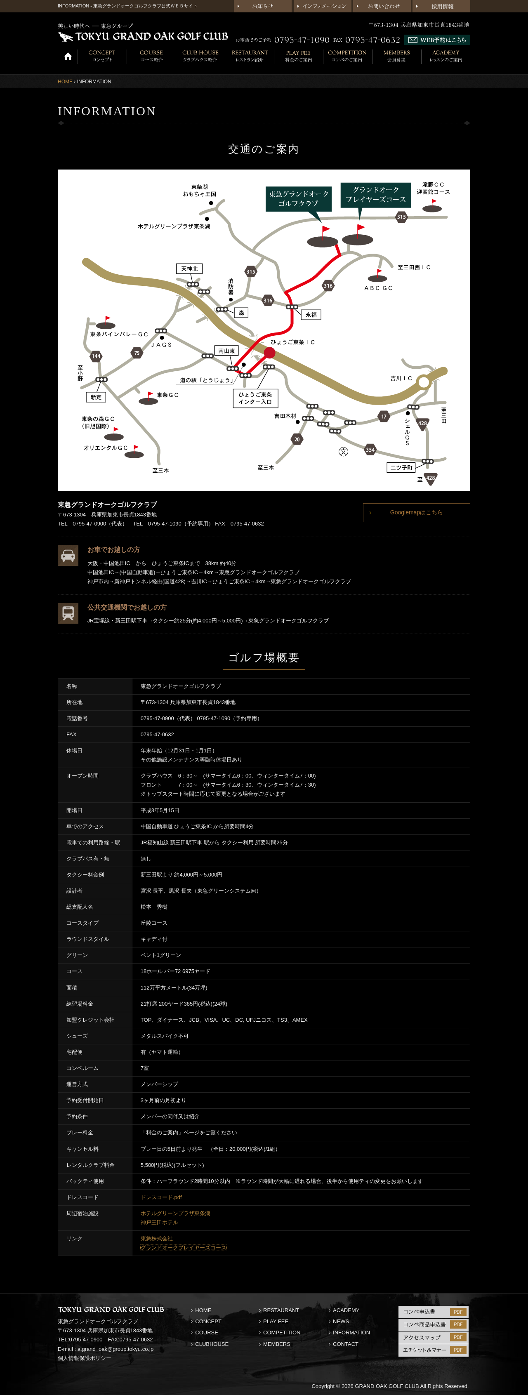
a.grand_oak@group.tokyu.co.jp (115, 1349)
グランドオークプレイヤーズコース (183, 1247)
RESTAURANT (281, 1310)
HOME (65, 82)
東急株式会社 (157, 1238)
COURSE (206, 1332)
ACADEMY (346, 1310)
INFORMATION (351, 1332)
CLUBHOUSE (212, 1344)
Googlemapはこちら (416, 512)
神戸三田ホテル (159, 1222)
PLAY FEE (275, 1321)
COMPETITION (281, 1332)
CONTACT (345, 1344)
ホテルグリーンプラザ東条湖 (175, 1213)
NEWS (341, 1321)
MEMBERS (276, 1344)
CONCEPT (208, 1321)
